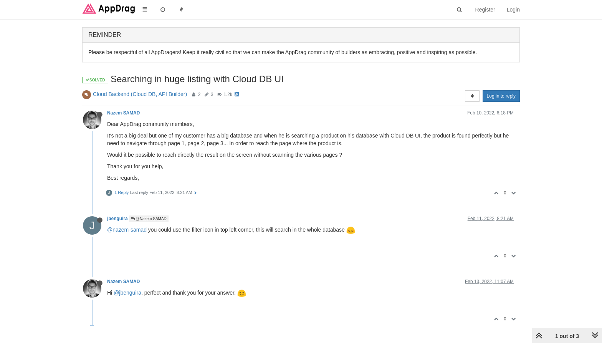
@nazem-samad (127, 230)
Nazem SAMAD (123, 113)
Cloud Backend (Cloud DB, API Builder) (140, 94)
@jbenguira (127, 293)
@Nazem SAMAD (149, 219)
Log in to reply (501, 96)
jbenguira (117, 218)
